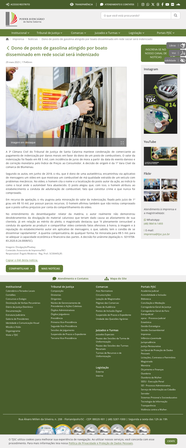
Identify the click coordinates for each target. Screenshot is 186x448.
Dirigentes (56, 298)
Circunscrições (103, 294)
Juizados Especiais (105, 334)
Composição (57, 290)
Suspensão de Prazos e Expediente (68, 334)
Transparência (148, 405)
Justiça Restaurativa (151, 346)
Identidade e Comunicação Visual (22, 322)
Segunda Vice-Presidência (64, 326)
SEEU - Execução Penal (152, 381)
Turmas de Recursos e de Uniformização (109, 354)
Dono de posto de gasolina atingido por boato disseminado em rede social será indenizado (97, 39)
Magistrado (147, 361)
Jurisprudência (148, 342)
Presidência (57, 318)
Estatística (146, 322)
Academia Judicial (150, 290)
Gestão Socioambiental (152, 330)
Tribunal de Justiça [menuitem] (49, 33)
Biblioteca (146, 298)
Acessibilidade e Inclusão (153, 294)
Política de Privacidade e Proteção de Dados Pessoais (101, 443)
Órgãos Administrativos (63, 310)
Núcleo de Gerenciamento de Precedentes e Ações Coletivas (66, 304)
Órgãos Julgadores (60, 314)
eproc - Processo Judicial (153, 318)
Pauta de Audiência (105, 306)
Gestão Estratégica (150, 326)
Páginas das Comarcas (107, 302)
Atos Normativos (104, 290)
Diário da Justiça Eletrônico (19, 306)
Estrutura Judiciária (15, 314)
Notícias (33, 39)
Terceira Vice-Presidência (64, 338)
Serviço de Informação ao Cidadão (158, 389)
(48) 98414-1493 (153, 223)
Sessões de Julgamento (62, 330)
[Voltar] (8, 48)
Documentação (13, 310)
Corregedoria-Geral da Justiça (156, 306)
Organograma (13, 330)
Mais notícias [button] (50, 268)
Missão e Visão (13, 326)
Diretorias (56, 294)
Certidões (11, 294)
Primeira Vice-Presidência (64, 322)
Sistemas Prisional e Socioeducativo (159, 397)
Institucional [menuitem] (20, 33)
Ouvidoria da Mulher (151, 377)
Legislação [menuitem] (136, 33)
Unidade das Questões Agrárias (112, 318)
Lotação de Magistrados (108, 298)
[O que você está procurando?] (136, 15)
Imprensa (18, 39)
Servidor (145, 393)
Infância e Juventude (151, 338)
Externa (100, 371)
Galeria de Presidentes (17, 318)
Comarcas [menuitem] (78, 33)
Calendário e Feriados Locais (20, 290)
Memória (145, 365)
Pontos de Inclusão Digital (109, 310)
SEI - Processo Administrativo (155, 385)
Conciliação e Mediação (153, 302)
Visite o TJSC (12, 334)
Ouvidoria (146, 373)
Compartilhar (19, 268)
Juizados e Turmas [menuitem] (107, 33)
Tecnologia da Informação (154, 401)
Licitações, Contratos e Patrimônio (158, 357)
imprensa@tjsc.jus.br (157, 234)
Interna (99, 375)
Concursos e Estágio (16, 298)
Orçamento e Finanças (152, 369)
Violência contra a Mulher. (154, 409)
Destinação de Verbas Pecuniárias (23, 302)
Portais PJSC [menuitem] (166, 33)
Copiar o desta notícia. (22, 260)
